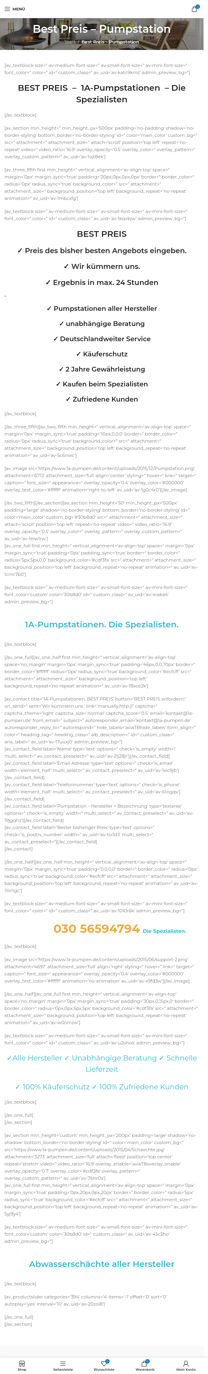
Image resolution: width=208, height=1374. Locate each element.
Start (69, 42)
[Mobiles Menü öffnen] (14, 9)
